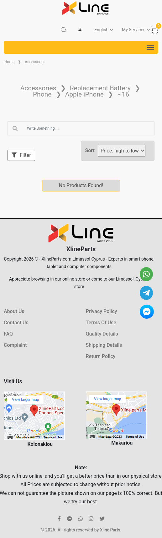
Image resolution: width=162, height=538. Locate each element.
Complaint (15, 345)
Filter (21, 155)
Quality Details (102, 334)
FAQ (8, 334)
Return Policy (101, 356)
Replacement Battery (100, 88)
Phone (42, 94)
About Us (14, 311)
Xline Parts (110, 529)
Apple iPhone (84, 94)
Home (9, 62)
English (101, 29)
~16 (123, 94)
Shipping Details (104, 345)
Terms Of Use (101, 323)
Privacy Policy (101, 311)
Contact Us (16, 323)
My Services (133, 29)
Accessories (35, 62)
